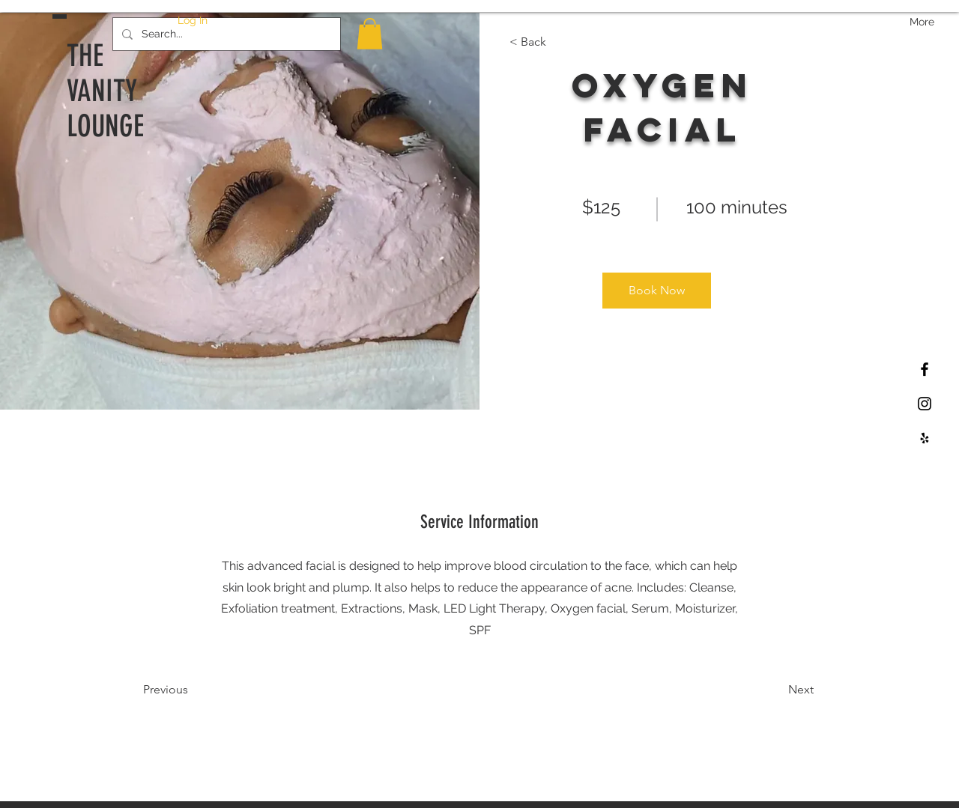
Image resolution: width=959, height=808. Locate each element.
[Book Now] (656, 291)
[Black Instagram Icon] (925, 404)
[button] (370, 33)
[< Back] (552, 41)
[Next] (773, 689)
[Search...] (225, 34)
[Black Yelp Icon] (925, 438)
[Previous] (186, 689)
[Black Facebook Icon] (925, 369)
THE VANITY (102, 73)
